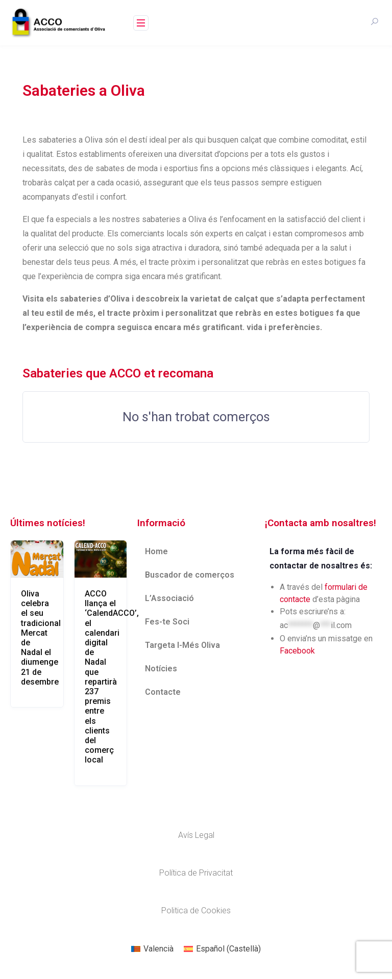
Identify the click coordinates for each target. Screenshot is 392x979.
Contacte (163, 692)
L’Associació (169, 598)
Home (156, 551)
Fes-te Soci (167, 622)
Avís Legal (196, 835)
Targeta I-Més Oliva (182, 645)
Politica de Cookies (196, 910)
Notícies (161, 668)
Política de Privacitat (196, 873)
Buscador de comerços (189, 575)
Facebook (297, 651)
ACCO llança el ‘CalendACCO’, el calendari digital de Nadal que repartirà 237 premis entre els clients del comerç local (112, 677)
